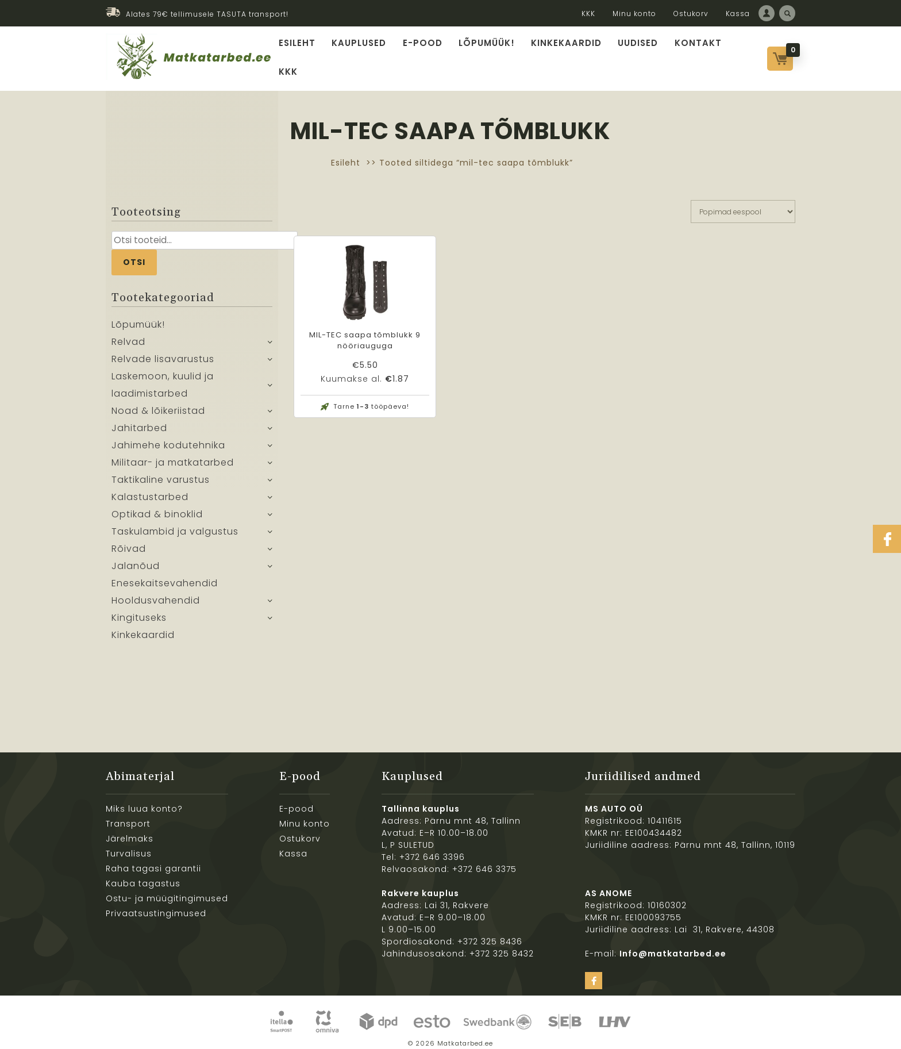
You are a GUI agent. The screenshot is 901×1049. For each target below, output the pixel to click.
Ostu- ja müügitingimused (167, 890)
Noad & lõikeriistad (158, 403)
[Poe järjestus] (743, 203)
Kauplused (363, 53)
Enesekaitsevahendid (164, 575)
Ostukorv (691, 13)
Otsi (134, 254)
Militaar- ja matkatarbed (172, 455)
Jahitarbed (139, 420)
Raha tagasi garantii (153, 860)
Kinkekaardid (565, 53)
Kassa (738, 13)
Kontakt (693, 53)
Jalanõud (135, 558)
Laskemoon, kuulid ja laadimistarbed (162, 377)
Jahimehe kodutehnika (168, 437)
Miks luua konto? (144, 800)
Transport (128, 815)
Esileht (303, 53)
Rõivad (128, 541)
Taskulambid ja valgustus (174, 524)
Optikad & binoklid (157, 506)
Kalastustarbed (149, 489)
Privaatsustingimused (156, 905)
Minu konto (634, 13)
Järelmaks (129, 830)
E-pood (425, 53)
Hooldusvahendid (155, 593)
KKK (588, 13)
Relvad (128, 334)
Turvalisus (129, 845)
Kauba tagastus (143, 875)
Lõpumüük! (488, 53)
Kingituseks (139, 610)
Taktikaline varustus (160, 472)
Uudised (635, 53)
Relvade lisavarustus (162, 351)
